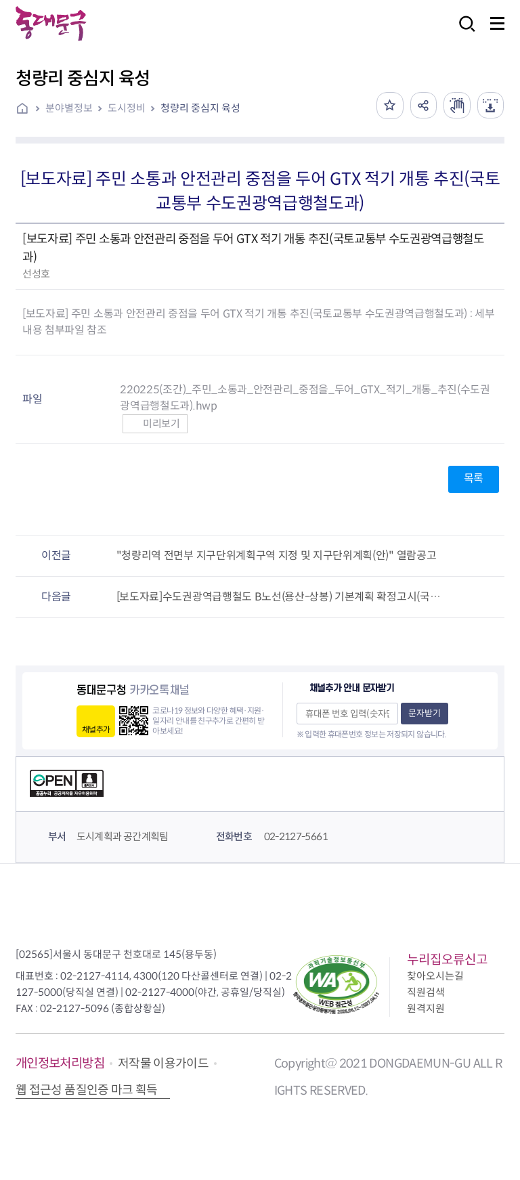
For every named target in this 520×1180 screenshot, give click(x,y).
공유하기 (422, 105)
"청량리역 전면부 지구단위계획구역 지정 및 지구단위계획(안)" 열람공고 (276, 555)
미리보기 (154, 423)
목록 (473, 478)
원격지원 (426, 1008)
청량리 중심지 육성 (200, 108)
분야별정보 (69, 108)
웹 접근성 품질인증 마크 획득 (87, 1090)
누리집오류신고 (447, 959)
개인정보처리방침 (60, 1063)
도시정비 (127, 108)
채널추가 (96, 729)
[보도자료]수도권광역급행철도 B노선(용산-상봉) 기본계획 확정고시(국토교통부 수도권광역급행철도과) (283, 597)
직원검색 (426, 992)
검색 (463, 33)
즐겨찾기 (388, 105)
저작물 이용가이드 (163, 1063)
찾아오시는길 (435, 975)
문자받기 (424, 713)
